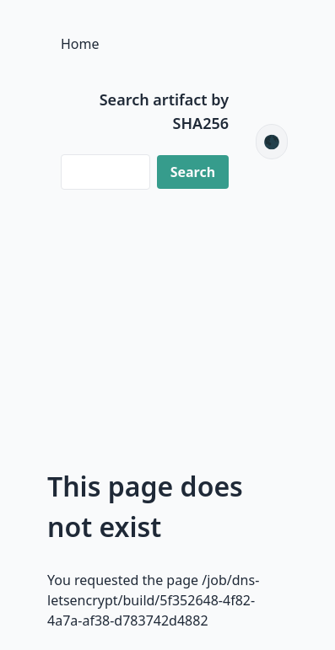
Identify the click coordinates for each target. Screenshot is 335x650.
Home (80, 44)
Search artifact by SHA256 (164, 111)
